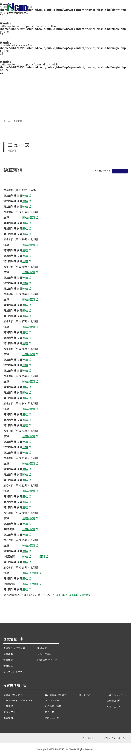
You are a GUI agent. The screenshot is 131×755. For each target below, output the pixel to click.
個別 (42, 558)
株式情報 (8, 717)
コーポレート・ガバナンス (18, 700)
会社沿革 (8, 665)
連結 (25, 197)
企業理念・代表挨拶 (14, 648)
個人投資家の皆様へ (56, 694)
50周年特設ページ (47, 660)
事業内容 (42, 648)
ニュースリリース (116, 694)
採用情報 (111, 700)
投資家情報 (11, 685)
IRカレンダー (52, 700)
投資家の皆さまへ (13, 694)
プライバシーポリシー (115, 738)
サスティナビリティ (14, 671)
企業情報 (10, 639)
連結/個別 (28, 219)
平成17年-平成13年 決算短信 (71, 597)
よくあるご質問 (53, 706)
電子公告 (49, 712)
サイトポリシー (87, 738)
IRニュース (84, 694)
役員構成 (8, 660)
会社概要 (8, 654)
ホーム (6, 121)
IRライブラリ (10, 712)
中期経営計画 (52, 717)
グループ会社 (44, 654)
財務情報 (8, 706)
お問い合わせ (114, 706)
